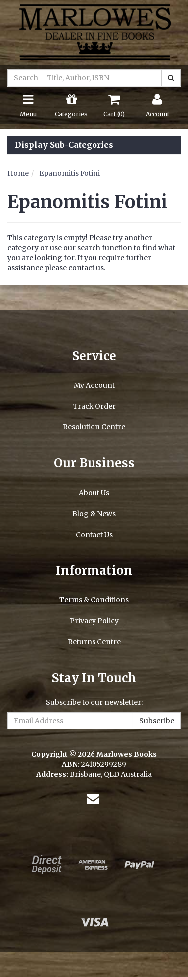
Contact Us (94, 534)
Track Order (94, 406)
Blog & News (94, 513)
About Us (94, 492)
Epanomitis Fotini (69, 173)
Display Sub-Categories (64, 145)
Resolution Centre (94, 426)
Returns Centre (94, 641)
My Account (94, 385)
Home (18, 173)
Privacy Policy (94, 620)
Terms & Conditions (94, 599)
